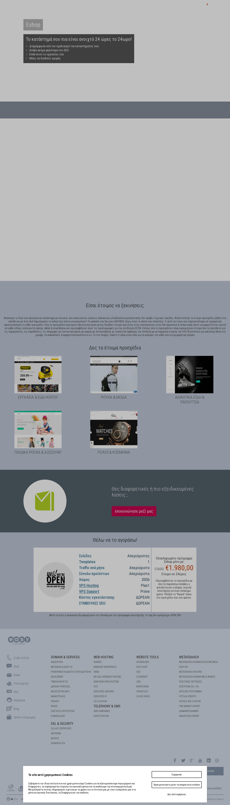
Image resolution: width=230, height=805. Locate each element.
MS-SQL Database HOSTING (107, 676)
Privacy (55, 701)
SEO (138, 671)
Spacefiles (142, 691)
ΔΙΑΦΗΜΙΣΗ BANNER (188, 711)
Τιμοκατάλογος (59, 681)
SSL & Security (62, 724)
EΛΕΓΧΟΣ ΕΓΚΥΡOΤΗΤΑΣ (63, 711)
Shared (98, 662)
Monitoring (142, 686)
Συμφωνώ (177, 774)
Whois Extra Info (60, 691)
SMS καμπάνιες (102, 711)
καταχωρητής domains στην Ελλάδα (47, 5)
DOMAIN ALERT (58, 716)
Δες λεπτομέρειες (176, 794)
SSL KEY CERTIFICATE (61, 728)
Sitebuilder (142, 662)
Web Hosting (103, 657)
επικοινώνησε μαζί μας (134, 511)
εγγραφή (209, 771)
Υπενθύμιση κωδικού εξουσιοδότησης (71, 671)
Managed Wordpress (105, 667)
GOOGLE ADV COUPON (190, 701)
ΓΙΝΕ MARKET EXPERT (189, 706)
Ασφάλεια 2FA (58, 743)
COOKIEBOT (142, 676)
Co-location (100, 701)
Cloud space (143, 696)
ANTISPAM (56, 733)
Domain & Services (65, 657)
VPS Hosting (89, 585)
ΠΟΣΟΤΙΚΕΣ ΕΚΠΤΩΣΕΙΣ (190, 681)
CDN (138, 681)
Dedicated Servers (104, 691)
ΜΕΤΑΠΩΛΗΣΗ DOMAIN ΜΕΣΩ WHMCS (197, 676)
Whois (54, 706)
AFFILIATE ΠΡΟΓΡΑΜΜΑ (190, 691)
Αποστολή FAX (101, 716)
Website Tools (147, 657)
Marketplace (58, 696)
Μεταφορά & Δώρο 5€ (61, 667)
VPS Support (89, 591)
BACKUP (55, 738)
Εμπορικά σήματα (215, 799)
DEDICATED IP (100, 696)
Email (96, 671)
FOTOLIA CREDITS (187, 696)
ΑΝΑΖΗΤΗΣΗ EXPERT (189, 716)
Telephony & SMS (107, 706)
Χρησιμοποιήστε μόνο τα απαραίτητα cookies (177, 784)
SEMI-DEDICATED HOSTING (106, 681)
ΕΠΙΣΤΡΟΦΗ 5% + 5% (189, 686)
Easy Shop (142, 667)
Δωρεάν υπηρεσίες (60, 686)
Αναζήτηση (57, 662)
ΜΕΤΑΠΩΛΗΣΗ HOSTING (190, 671)
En (16, 799)
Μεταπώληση (189, 657)
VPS (96, 686)
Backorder (57, 676)
